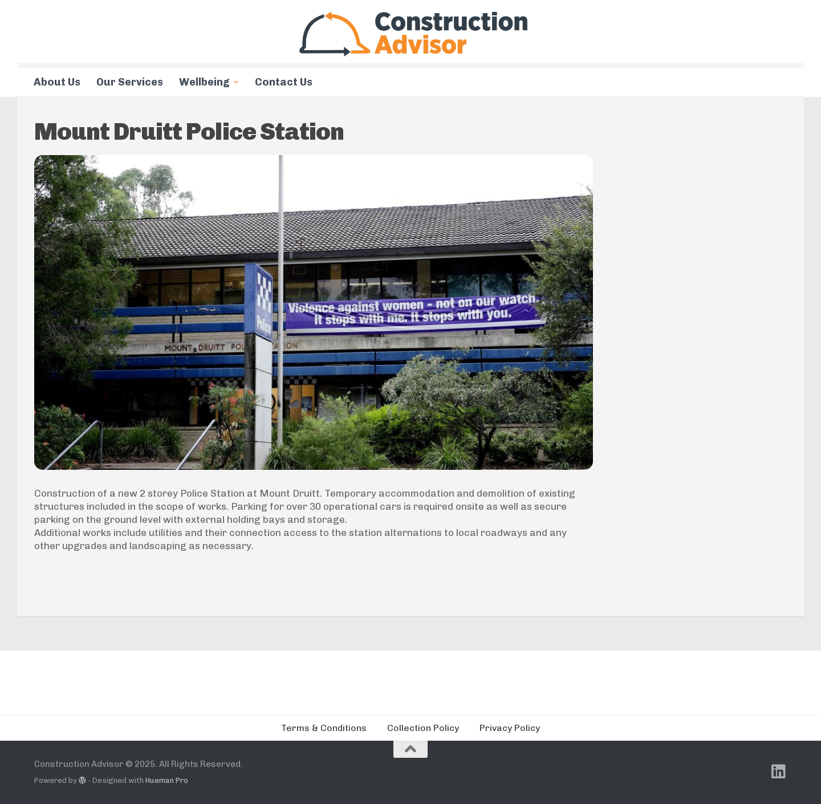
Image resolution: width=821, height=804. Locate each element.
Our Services (129, 82)
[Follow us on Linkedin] (779, 771)
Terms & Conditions (324, 727)
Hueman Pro (166, 780)
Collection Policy (423, 727)
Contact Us (283, 82)
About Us (57, 82)
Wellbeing (204, 82)
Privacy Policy (509, 727)
